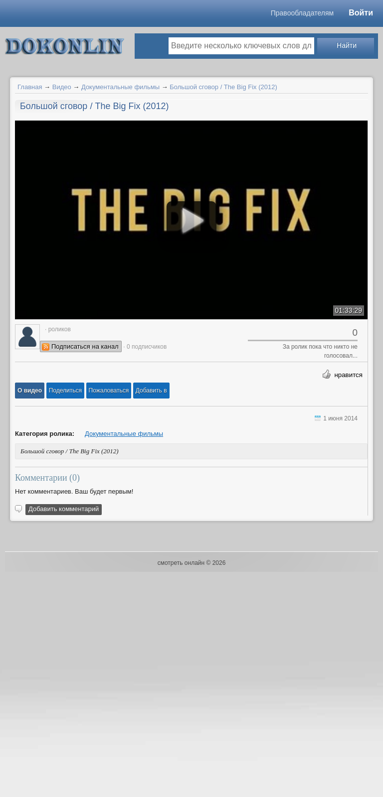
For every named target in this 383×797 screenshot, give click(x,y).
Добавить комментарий (63, 509)
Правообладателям (302, 13)
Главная (29, 87)
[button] (29, 390)
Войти (361, 12)
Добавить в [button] (151, 390)
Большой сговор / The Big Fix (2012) (223, 87)
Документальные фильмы (120, 87)
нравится (348, 375)
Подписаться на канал (85, 346)
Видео (61, 87)
